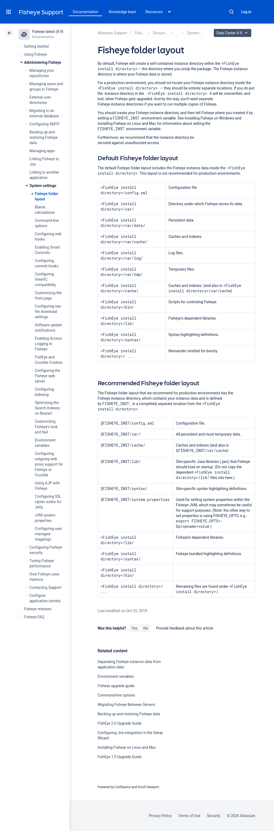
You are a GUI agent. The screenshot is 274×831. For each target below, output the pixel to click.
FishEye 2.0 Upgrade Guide (120, 723)
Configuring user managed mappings (48, 533)
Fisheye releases (37, 609)
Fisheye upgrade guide (116, 686)
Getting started (36, 46)
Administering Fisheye (42, 62)
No (145, 628)
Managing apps (42, 151)
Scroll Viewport (148, 787)
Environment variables (116, 676)
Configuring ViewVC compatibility (45, 279)
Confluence (123, 787)
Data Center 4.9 (233, 33)
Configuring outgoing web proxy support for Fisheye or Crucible (49, 464)
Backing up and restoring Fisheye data (43, 137)
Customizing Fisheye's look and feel (46, 426)
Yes (134, 628)
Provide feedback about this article (184, 628)
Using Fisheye (35, 54)
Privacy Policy (160, 816)
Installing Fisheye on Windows (209, 118)
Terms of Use (189, 816)
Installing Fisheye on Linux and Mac (127, 123)
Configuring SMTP (44, 124)
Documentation (85, 12)
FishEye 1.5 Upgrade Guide (120, 757)
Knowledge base (122, 12)
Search (231, 12)
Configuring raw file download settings (48, 311)
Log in (246, 12)
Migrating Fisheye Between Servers (126, 704)
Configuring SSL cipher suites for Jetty (48, 501)
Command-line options (116, 695)
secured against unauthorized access (128, 143)
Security (213, 816)
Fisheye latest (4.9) (47, 31)
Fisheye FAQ (34, 617)
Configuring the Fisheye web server (47, 375)
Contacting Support (45, 587)
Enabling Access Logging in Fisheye (48, 343)
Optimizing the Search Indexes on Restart (47, 408)
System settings (42, 186)
